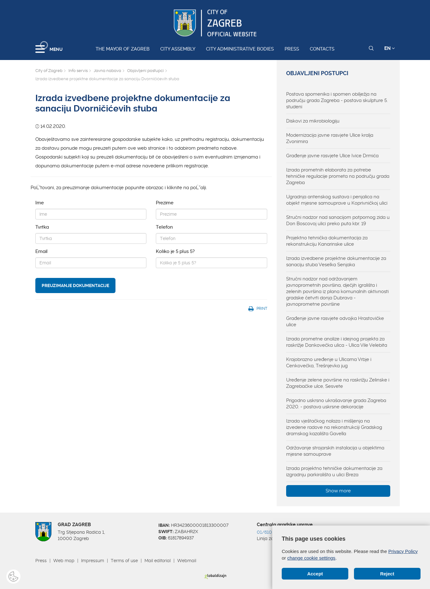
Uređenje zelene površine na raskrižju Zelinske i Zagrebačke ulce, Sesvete (337, 383)
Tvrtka (42, 227)
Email (41, 251)
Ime (39, 203)
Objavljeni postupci (145, 70)
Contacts (322, 49)
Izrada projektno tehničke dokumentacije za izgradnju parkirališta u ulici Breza (334, 472)
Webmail (186, 560)
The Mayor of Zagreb (123, 49)
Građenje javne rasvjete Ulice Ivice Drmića (332, 156)
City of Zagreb (48, 70)
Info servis (78, 70)
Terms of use (124, 560)
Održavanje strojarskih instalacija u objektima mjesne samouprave (335, 451)
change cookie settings (311, 558)
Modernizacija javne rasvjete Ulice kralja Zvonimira (329, 138)
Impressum (92, 560)
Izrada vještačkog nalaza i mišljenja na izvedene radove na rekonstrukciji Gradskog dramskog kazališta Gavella (334, 427)
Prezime (165, 203)
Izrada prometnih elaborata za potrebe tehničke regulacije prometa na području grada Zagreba (337, 176)
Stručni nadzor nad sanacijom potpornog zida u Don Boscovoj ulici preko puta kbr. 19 (338, 220)
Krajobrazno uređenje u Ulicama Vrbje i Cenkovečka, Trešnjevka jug (328, 363)
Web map (63, 560)
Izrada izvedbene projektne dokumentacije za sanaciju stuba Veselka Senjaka (336, 261)
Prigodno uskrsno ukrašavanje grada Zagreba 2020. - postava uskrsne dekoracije (336, 404)
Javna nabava (107, 70)
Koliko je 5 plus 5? (175, 251)
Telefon (164, 227)
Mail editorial (157, 560)
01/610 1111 (269, 532)
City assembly (177, 49)
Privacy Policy (403, 551)
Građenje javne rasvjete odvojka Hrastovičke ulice (335, 322)
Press (292, 49)
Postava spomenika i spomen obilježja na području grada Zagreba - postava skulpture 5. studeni (337, 100)
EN (389, 48)
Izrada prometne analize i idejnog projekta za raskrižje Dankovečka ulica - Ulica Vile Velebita (336, 342)
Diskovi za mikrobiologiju (312, 121)
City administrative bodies (240, 49)
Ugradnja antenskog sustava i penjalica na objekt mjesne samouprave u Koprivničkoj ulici (336, 200)
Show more (338, 491)
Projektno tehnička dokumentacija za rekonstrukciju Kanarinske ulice (327, 241)
